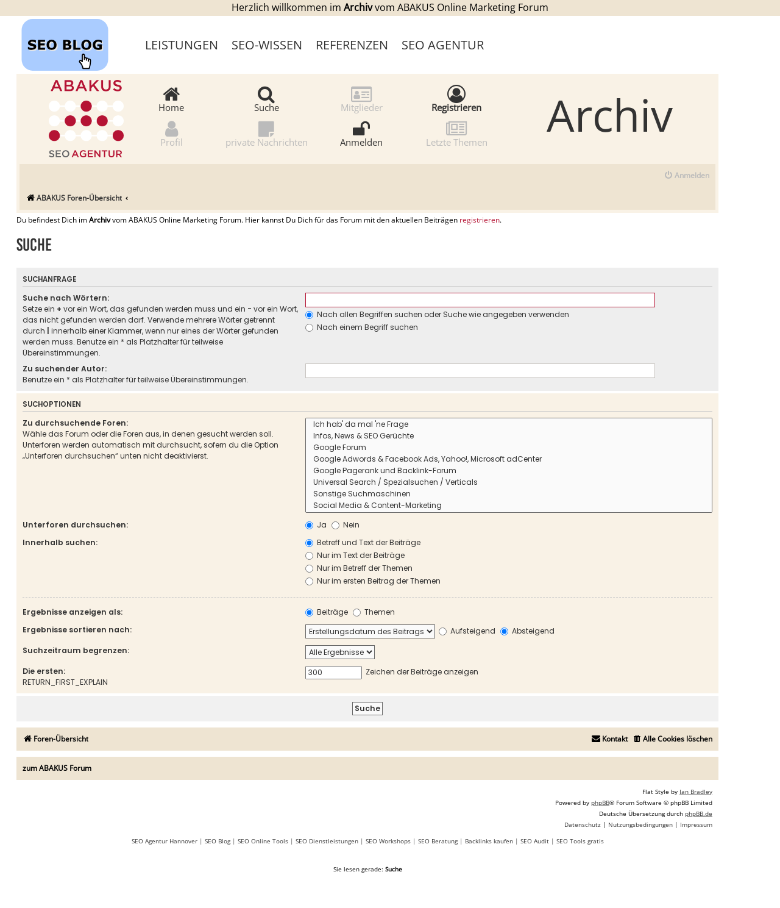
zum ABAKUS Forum (57, 768)
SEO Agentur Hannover (164, 841)
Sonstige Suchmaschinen (509, 494)
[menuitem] (686, 176)
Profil (171, 133)
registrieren (479, 220)
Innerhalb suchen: (60, 542)
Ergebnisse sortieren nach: (77, 629)
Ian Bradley (695, 791)
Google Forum (509, 448)
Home (171, 98)
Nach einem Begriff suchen (361, 327)
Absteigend (527, 631)
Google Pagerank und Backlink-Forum (509, 471)
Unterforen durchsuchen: (75, 525)
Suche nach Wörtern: (66, 298)
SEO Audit (534, 841)
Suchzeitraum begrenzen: (76, 650)
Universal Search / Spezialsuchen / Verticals (509, 482)
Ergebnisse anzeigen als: (72, 612)
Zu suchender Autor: (65, 368)
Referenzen (352, 45)
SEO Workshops (388, 841)
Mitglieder (362, 98)
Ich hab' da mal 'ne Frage (509, 425)
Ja (316, 525)
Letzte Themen (457, 133)
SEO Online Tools (263, 841)
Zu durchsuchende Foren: (75, 423)
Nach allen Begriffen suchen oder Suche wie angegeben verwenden (437, 314)
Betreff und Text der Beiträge (362, 542)
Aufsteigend (467, 631)
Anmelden (361, 133)
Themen (374, 612)
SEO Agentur (443, 45)
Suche (266, 98)
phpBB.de (698, 813)
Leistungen (181, 45)
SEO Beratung (438, 841)
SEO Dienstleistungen (327, 841)
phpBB (600, 802)
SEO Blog (217, 841)
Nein (346, 525)
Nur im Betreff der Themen (359, 568)
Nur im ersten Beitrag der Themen (373, 581)
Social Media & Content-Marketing (509, 506)
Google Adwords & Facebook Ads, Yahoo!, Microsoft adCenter (509, 459)
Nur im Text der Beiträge (355, 555)
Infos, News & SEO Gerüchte (509, 436)
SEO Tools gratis (580, 841)
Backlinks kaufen (489, 841)
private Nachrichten (266, 133)
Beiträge (326, 612)
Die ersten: (44, 671)
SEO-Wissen (267, 45)
